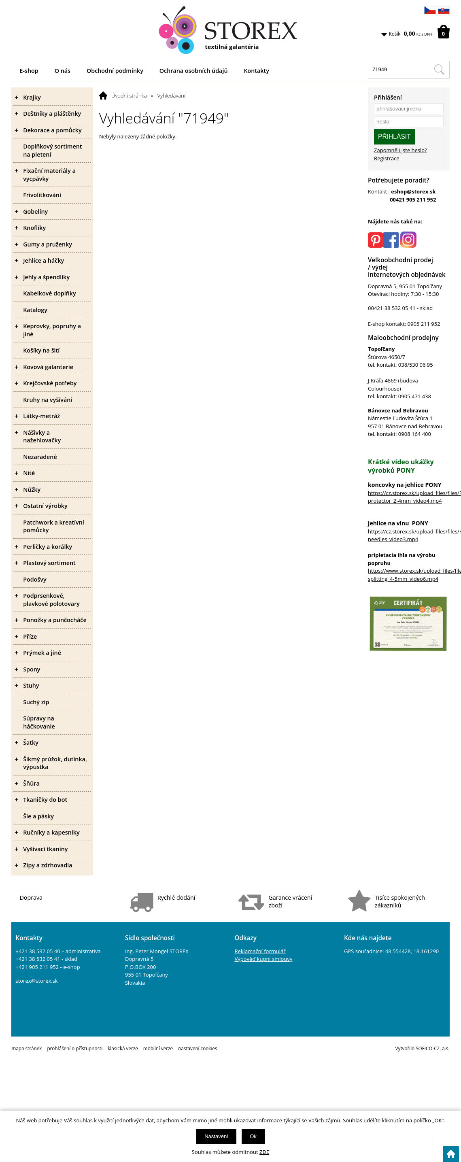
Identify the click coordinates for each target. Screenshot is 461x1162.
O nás (62, 70)
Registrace (386, 158)
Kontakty (256, 70)
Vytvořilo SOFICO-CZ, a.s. (422, 1048)
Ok (253, 1136)
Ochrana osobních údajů (193, 70)
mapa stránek (26, 1048)
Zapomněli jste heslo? (400, 150)
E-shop (28, 70)
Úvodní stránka (129, 95)
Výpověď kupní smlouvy (263, 958)
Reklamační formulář (259, 951)
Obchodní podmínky (115, 70)
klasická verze (123, 1048)
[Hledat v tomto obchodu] (439, 69)
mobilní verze (158, 1048)
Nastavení (216, 1136)
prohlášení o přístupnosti (74, 1048)
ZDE (264, 1152)
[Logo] (230, 30)
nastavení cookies (197, 1048)
